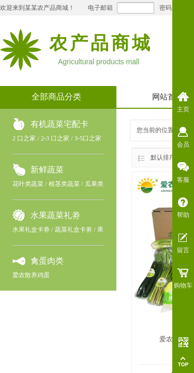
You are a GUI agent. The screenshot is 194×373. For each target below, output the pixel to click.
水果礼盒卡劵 (31, 229)
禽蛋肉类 (47, 260)
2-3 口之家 (55, 138)
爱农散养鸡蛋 (31, 275)
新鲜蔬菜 (47, 169)
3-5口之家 (87, 138)
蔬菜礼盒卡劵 (73, 229)
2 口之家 (24, 138)
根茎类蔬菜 (64, 184)
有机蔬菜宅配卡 (59, 124)
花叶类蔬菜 (27, 184)
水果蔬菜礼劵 (55, 215)
